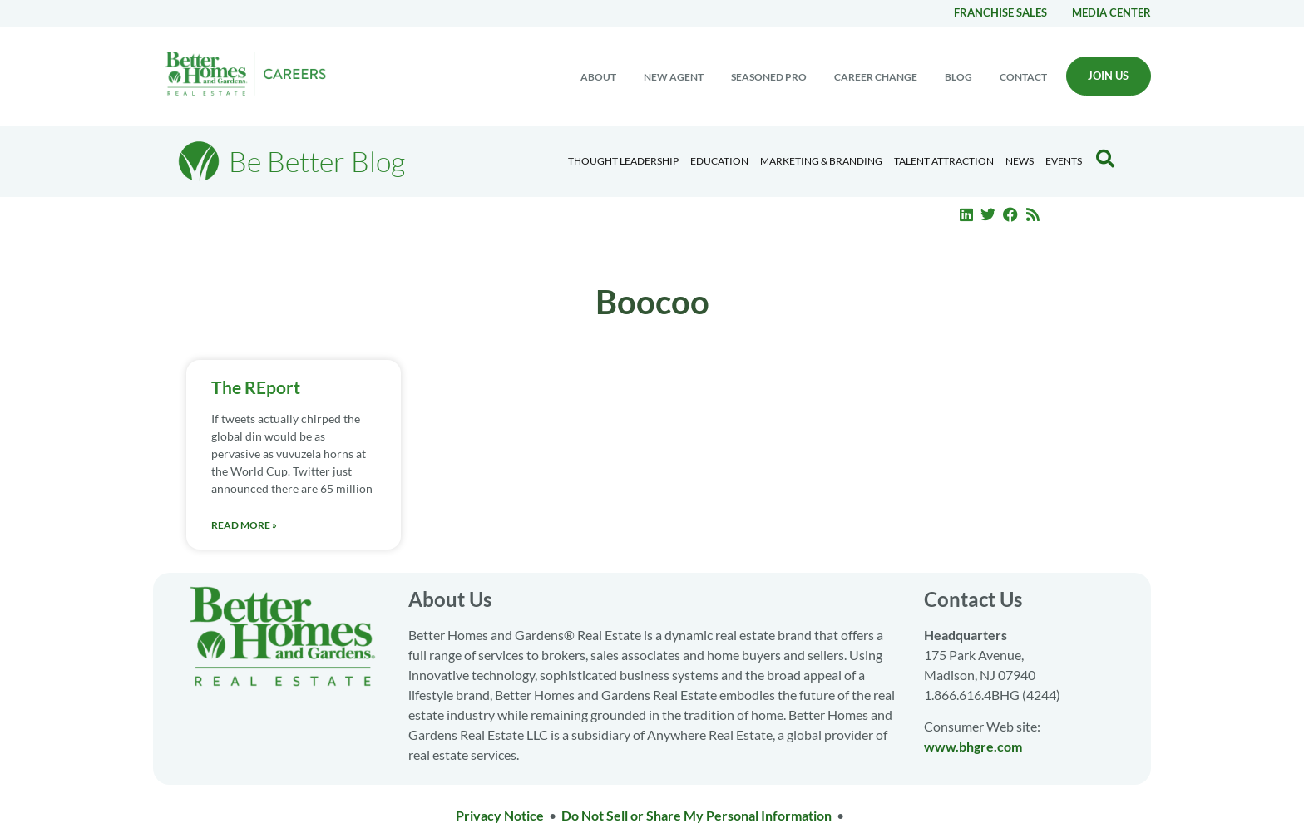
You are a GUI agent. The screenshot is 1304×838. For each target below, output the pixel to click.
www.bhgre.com (973, 746)
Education (719, 161)
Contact (1023, 77)
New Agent (674, 77)
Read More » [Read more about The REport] (244, 525)
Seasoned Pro (769, 77)
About (598, 77)
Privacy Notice (500, 815)
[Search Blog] (1105, 159)
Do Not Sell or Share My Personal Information (696, 815)
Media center (1111, 12)
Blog (958, 77)
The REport (255, 387)
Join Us (1108, 75)
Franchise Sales (1000, 12)
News (1019, 161)
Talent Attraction (944, 161)
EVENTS (1063, 161)
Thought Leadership (623, 161)
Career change (875, 77)
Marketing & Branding (821, 161)
